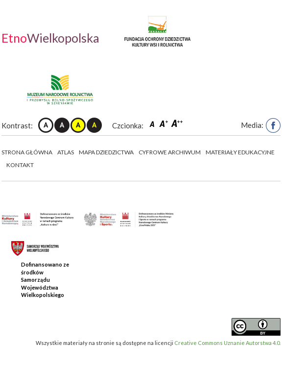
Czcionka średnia (164, 123)
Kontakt (20, 165)
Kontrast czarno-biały (62, 125)
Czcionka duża (177, 123)
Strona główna (26, 152)
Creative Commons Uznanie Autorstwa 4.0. (227, 343)
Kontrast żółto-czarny (78, 125)
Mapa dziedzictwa (106, 152)
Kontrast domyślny (46, 125)
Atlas (65, 152)
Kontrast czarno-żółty (94, 125)
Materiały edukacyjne (240, 152)
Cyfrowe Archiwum (170, 152)
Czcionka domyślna (153, 123)
